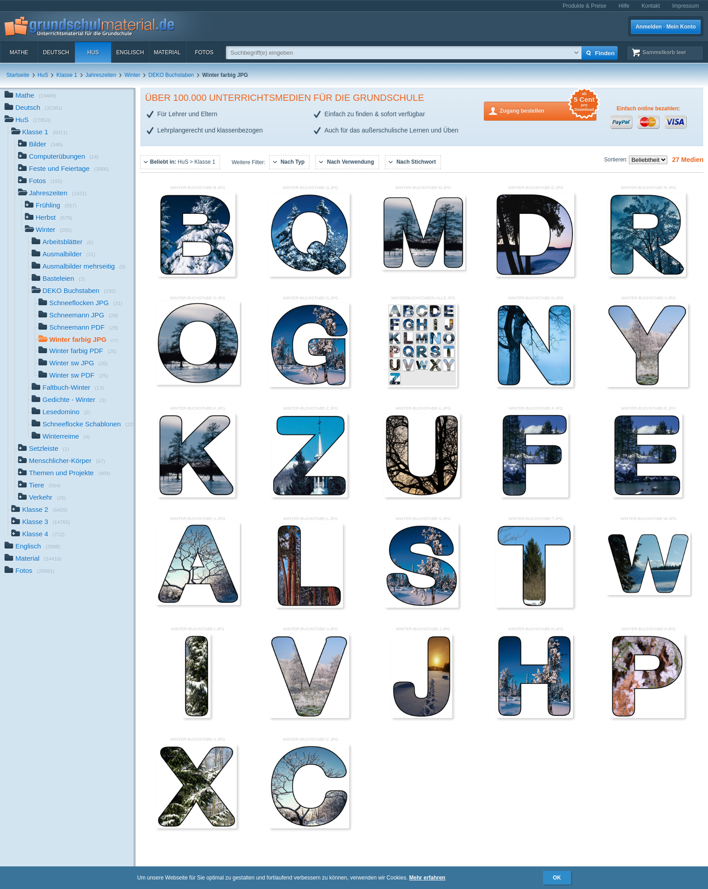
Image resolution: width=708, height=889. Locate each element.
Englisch (130, 52)
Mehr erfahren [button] (427, 878)
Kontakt (651, 6)
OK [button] (557, 878)
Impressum (685, 6)
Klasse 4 (38, 534)
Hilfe (624, 6)
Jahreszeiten (100, 75)
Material (167, 52)
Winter (133, 75)
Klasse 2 (39, 510)
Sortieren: (616, 159)
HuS (92, 52)
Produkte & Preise (584, 6)
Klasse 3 (40, 522)
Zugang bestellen (548, 110)
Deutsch (56, 52)
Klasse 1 (66, 75)
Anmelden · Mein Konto (666, 27)
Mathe (18, 52)
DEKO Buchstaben (171, 75)
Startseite (17, 75)
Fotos (204, 52)
